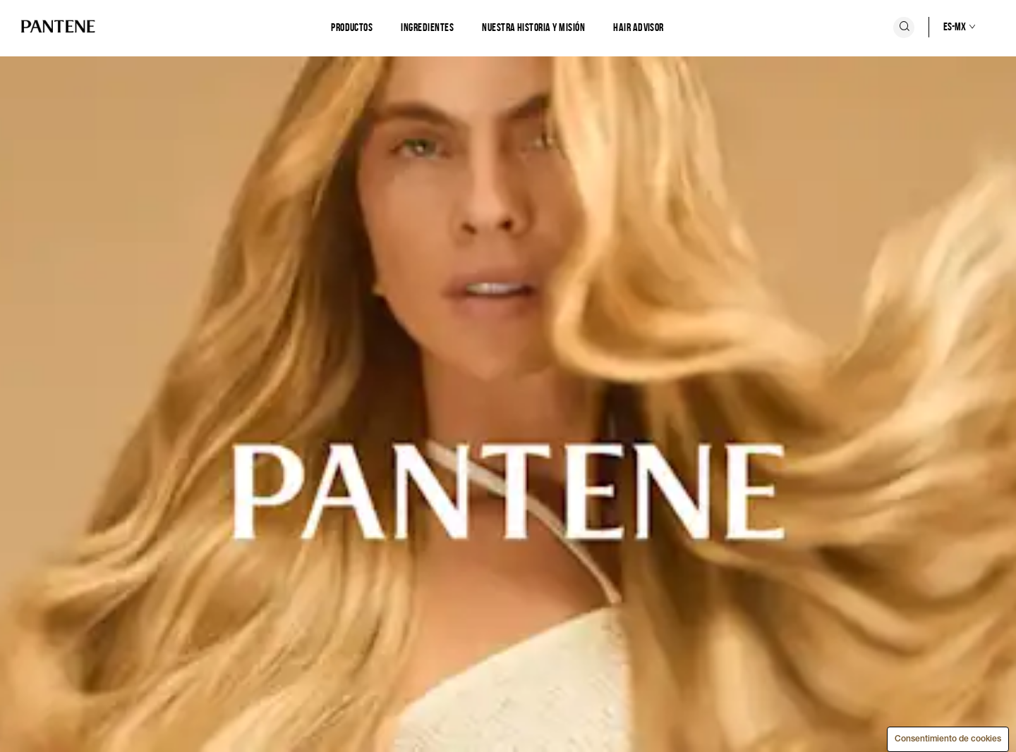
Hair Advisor (638, 27)
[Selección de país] (944, 27)
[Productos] (352, 27)
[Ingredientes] (427, 27)
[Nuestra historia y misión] (533, 27)
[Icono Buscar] (903, 27)
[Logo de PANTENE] (58, 27)
